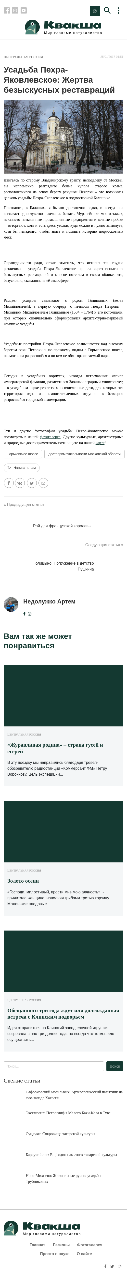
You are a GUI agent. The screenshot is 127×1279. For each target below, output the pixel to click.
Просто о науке (54, 1254)
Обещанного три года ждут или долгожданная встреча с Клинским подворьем (63, 1013)
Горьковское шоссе (23, 454)
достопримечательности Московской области (84, 454)
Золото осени (23, 881)
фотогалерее (50, 437)
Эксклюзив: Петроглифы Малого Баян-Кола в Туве (68, 1113)
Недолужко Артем (49, 601)
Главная (38, 1245)
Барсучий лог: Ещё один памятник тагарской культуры (71, 1155)
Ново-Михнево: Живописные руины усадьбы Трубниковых (63, 1179)
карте (100, 443)
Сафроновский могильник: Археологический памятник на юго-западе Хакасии (74, 1095)
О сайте (84, 1254)
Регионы (61, 1245)
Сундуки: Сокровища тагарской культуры (60, 1134)
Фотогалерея (89, 1245)
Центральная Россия (23, 57)
